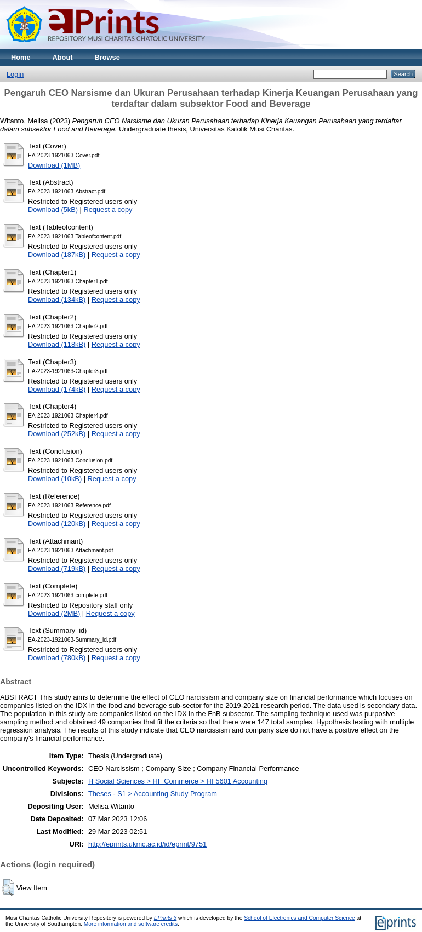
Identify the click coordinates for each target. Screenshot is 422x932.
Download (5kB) (53, 209)
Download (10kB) (55, 478)
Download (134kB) (56, 299)
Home (21, 57)
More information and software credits (131, 924)
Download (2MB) (54, 613)
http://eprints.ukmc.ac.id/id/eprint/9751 (147, 844)
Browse (107, 57)
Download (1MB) (54, 165)
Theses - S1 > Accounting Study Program (152, 794)
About (63, 57)
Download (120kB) (56, 523)
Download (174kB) (56, 389)
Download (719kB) (56, 568)
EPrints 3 (165, 918)
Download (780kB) (56, 658)
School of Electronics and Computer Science (299, 918)
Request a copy (107, 209)
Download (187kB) (56, 254)
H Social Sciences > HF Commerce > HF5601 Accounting (177, 781)
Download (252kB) (56, 434)
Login (15, 74)
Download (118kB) (56, 344)
